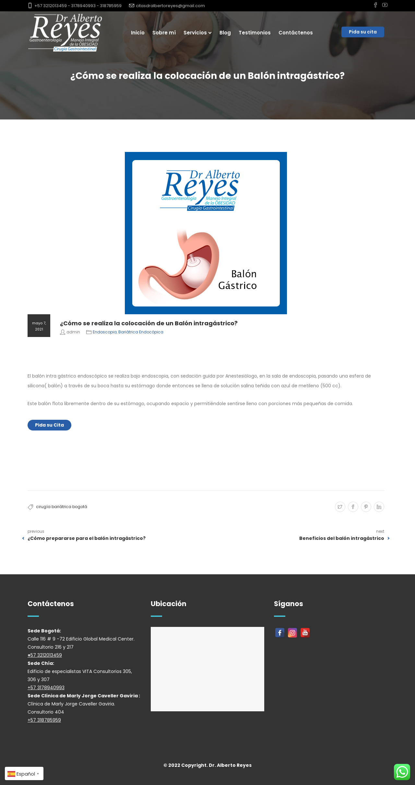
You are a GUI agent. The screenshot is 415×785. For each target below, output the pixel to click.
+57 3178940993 (46, 687)
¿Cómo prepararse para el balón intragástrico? (87, 538)
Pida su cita (363, 32)
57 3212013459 (46, 655)
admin (73, 332)
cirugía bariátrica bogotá (61, 506)
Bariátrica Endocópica (140, 332)
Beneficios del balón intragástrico (341, 538)
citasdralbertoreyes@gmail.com (170, 6)
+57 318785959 (44, 720)
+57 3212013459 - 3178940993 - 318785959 (78, 6)
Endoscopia (105, 332)
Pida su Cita (49, 425)
